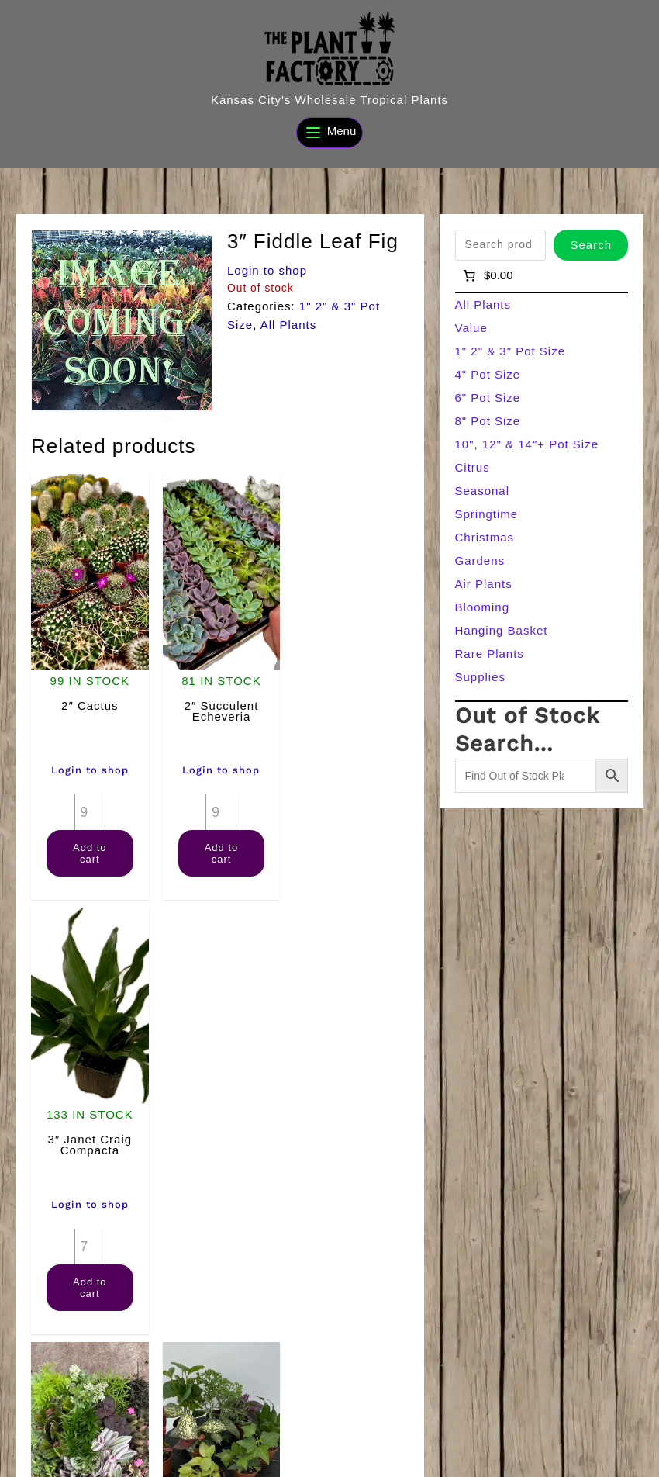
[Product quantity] (89, 810)
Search (591, 244)
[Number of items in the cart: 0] (487, 275)
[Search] (615, 1429)
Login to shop (267, 270)
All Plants (288, 324)
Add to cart (89, 851)
